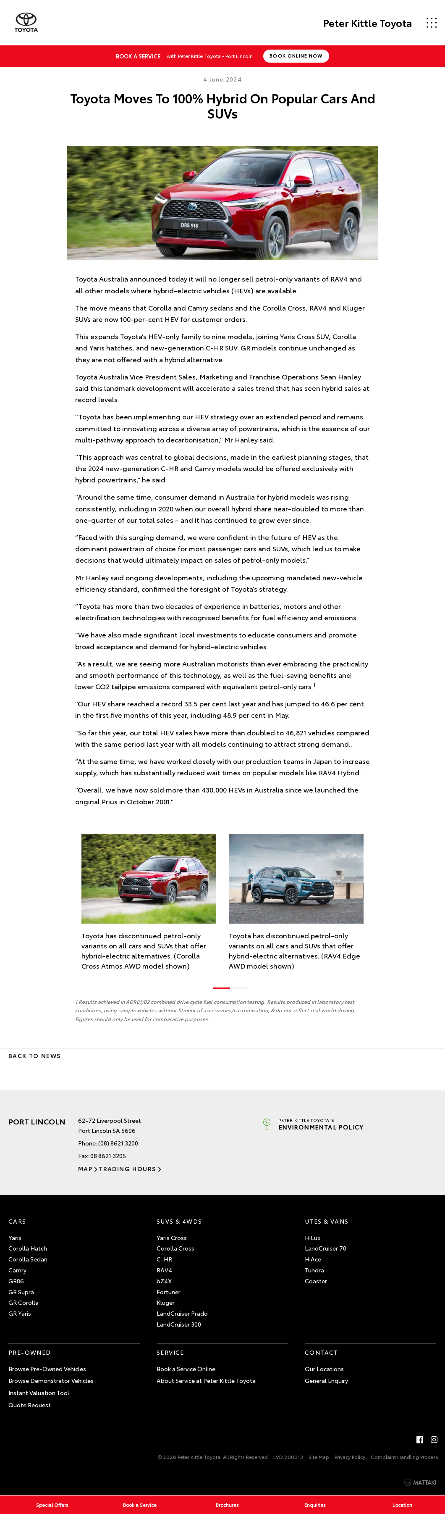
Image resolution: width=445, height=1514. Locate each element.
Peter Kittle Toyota (367, 23)
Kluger (166, 1302)
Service (170, 1352)
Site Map (319, 1456)
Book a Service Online (186, 1368)
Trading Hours (127, 1168)
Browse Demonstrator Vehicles (51, 1380)
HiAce (313, 1259)
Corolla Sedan (27, 1259)
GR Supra (21, 1292)
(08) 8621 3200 (118, 1143)
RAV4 (164, 1270)
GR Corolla (23, 1302)
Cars (17, 1221)
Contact (321, 1352)
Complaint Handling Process (404, 1456)
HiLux (312, 1237)
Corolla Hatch (27, 1248)
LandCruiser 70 (325, 1248)
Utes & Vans (326, 1221)
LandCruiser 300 (179, 1324)
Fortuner (169, 1292)
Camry (17, 1270)
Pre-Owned (29, 1352)
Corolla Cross (175, 1248)
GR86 (16, 1281)
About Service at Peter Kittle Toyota (206, 1380)
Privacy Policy (350, 1456)
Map (85, 1168)
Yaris (14, 1237)
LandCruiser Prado (182, 1313)
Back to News (34, 1055)
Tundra (314, 1270)
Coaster (316, 1281)
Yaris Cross (172, 1237)
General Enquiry (326, 1380)
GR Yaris (19, 1313)
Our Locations (324, 1368)
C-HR (164, 1259)
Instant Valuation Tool (38, 1392)
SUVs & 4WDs (179, 1221)
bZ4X (164, 1281)
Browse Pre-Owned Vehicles (47, 1368)
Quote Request (29, 1405)
